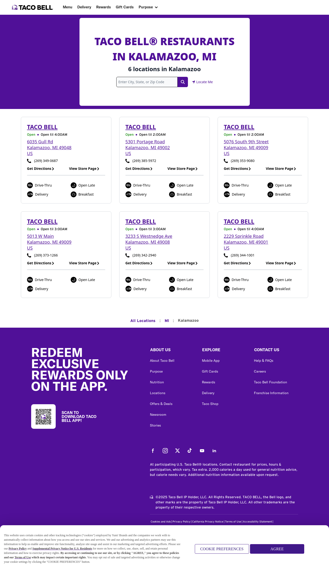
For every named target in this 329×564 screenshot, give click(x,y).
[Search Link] (183, 82)
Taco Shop (210, 404)
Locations (157, 393)
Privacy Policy (181, 521)
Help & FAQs (263, 360)
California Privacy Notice (207, 521)
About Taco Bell (162, 360)
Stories (155, 425)
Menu (67, 7)
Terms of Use (233, 521)
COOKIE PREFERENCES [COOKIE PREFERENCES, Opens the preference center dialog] (222, 551)
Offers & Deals (161, 404)
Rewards (103, 7)
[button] (172, 351)
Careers (260, 371)
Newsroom (158, 414)
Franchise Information (271, 393)
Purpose (146, 7)
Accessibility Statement (257, 521)
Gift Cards (125, 7)
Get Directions (40, 168)
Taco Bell (42, 127)
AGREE (277, 551)
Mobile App (211, 360)
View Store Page (84, 168)
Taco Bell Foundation (270, 382)
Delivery (84, 7)
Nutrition (157, 382)
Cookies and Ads (161, 521)
